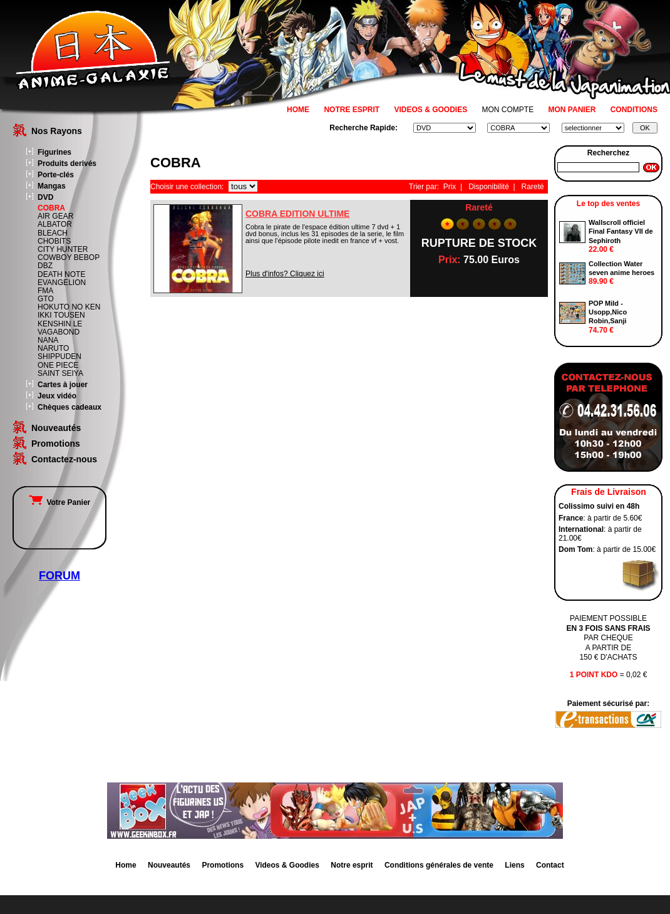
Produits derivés (67, 163)
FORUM (59, 575)
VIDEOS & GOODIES (430, 109)
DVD (45, 197)
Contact (550, 865)
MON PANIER (572, 109)
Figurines (54, 152)
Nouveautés (56, 428)
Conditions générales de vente (438, 865)
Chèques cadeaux (69, 407)
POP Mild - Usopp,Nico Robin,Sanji (608, 312)
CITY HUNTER (63, 249)
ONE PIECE (58, 365)
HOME (298, 109)
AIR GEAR (55, 216)
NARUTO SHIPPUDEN (59, 352)
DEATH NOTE (61, 274)
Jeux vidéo (57, 396)
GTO (46, 298)
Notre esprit (352, 865)
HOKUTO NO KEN (69, 307)
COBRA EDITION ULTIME (297, 214)
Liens (514, 865)
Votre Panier (59, 502)
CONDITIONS (634, 109)
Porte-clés (56, 174)
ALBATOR (55, 224)
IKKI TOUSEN (61, 315)
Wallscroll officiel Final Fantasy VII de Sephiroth (621, 231)
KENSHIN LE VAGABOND (60, 327)
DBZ (45, 265)
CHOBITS (54, 241)
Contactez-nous (64, 459)
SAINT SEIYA (60, 373)
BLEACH (53, 233)
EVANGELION (62, 282)
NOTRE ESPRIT (351, 109)
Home (125, 865)
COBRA (51, 208)
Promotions (55, 444)
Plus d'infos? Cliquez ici (284, 273)
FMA (45, 290)
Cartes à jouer (63, 384)
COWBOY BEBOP (69, 257)
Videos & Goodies (287, 865)
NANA (48, 340)
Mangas (52, 186)
